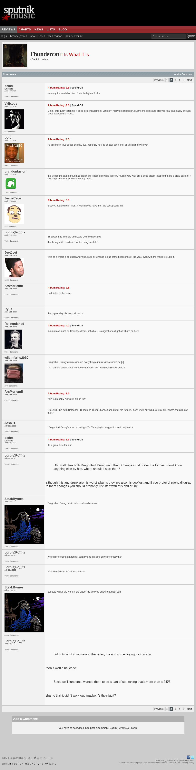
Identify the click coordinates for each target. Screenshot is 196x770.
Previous (158, 80)
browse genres (18, 36)
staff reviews (55, 36)
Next (189, 80)
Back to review (40, 59)
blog (63, 29)
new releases (37, 36)
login (4, 36)
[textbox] (169, 36)
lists (51, 29)
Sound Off (77, 87)
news (38, 29)
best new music (74, 36)
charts (25, 29)
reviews (8, 29)
